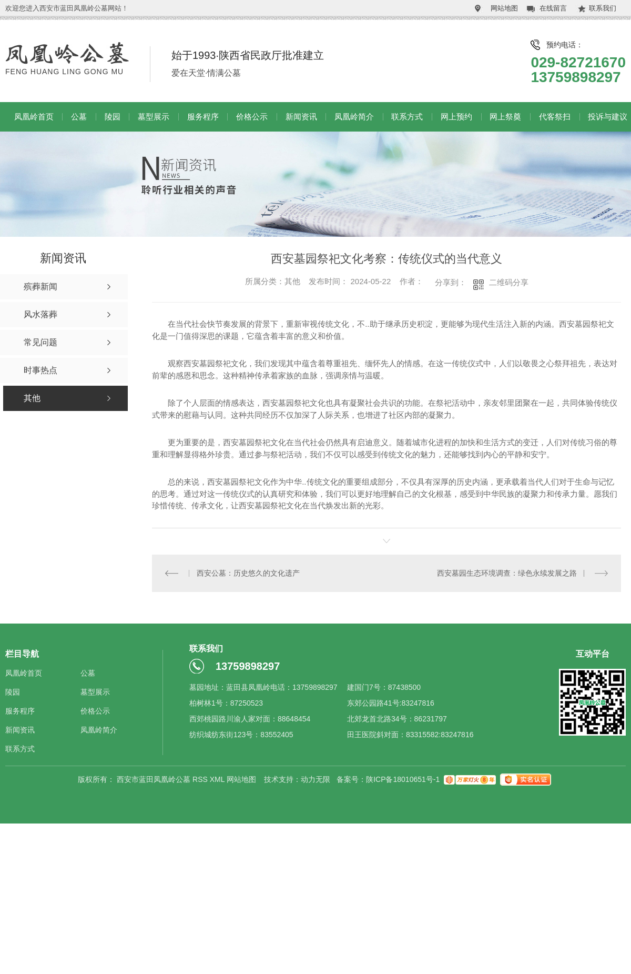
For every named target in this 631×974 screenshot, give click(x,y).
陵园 (112, 116)
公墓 (79, 116)
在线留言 (553, 8)
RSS (201, 779)
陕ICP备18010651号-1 (403, 779)
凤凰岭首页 (34, 116)
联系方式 (407, 116)
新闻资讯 (301, 116)
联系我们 (602, 8)
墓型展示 (153, 116)
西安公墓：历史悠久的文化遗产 (248, 573)
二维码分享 (508, 282)
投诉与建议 (607, 116)
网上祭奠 (505, 116)
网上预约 (456, 116)
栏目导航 (22, 653)
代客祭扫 (555, 116)
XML (218, 779)
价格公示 (252, 116)
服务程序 (203, 116)
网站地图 (504, 8)
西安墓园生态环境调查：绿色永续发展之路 (507, 573)
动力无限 (315, 779)
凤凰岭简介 (354, 116)
